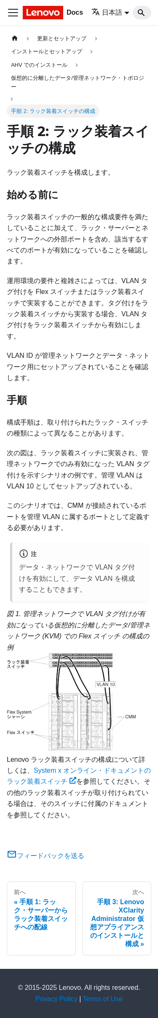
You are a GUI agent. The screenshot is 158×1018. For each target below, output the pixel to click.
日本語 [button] (106, 12)
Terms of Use (103, 998)
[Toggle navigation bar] (13, 12)
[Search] (142, 12)
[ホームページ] (15, 38)
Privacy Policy (56, 998)
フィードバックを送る (45, 855)
